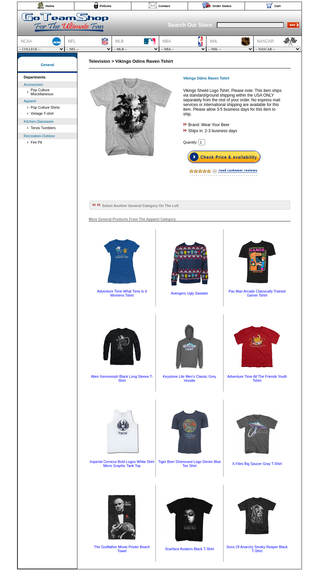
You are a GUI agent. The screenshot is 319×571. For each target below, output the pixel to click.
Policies (105, 6)
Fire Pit (36, 142)
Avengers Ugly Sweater (189, 293)
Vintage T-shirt (42, 113)
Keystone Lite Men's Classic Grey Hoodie (189, 378)
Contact (164, 6)
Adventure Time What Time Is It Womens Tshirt (122, 293)
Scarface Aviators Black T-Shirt (189, 549)
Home (50, 6)
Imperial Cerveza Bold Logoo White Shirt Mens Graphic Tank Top (122, 464)
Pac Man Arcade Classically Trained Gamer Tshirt (257, 293)
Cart (277, 6)
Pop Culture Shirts (45, 107)
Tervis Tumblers (43, 128)
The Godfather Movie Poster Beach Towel (122, 549)
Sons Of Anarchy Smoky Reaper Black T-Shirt (257, 549)
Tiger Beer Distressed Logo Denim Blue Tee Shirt (189, 464)
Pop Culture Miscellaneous (42, 92)
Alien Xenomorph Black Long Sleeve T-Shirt (122, 378)
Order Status (222, 6)
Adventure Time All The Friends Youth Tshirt (257, 378)
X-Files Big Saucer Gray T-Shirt (257, 464)
